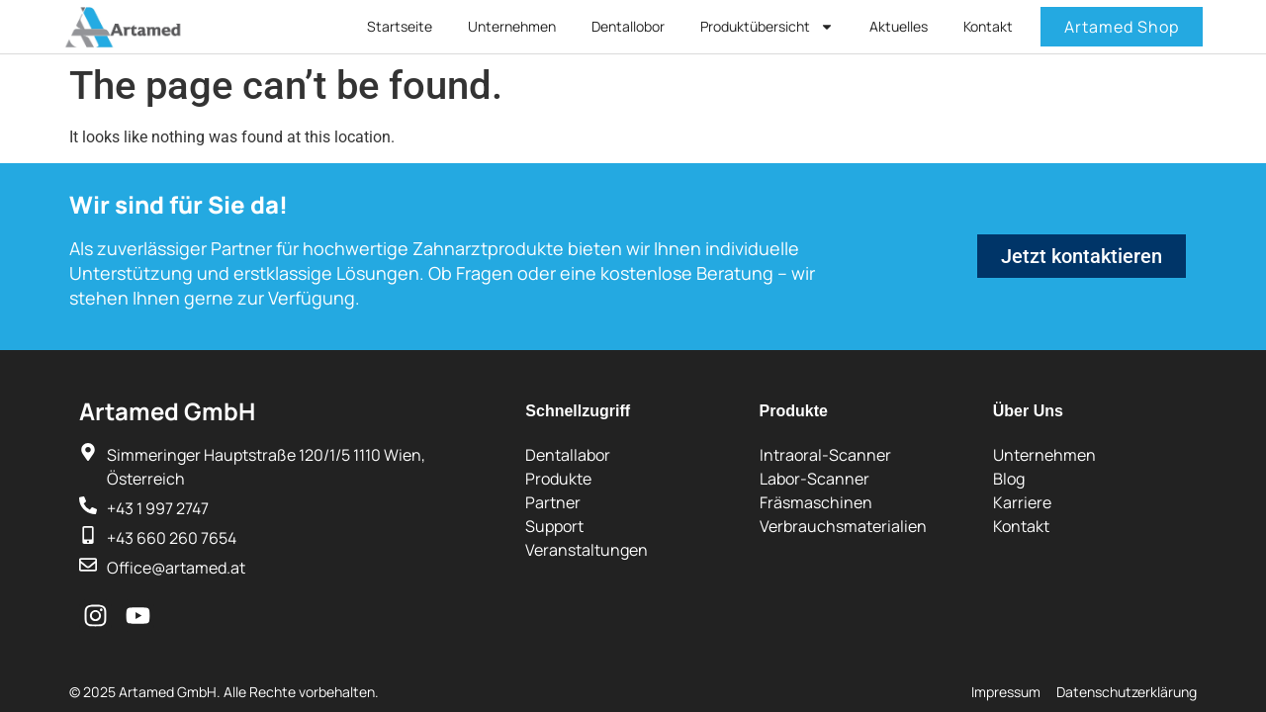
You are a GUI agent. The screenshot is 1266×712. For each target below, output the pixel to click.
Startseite (399, 26)
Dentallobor (628, 26)
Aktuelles (898, 26)
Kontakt (988, 26)
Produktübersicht (767, 27)
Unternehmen (512, 26)
